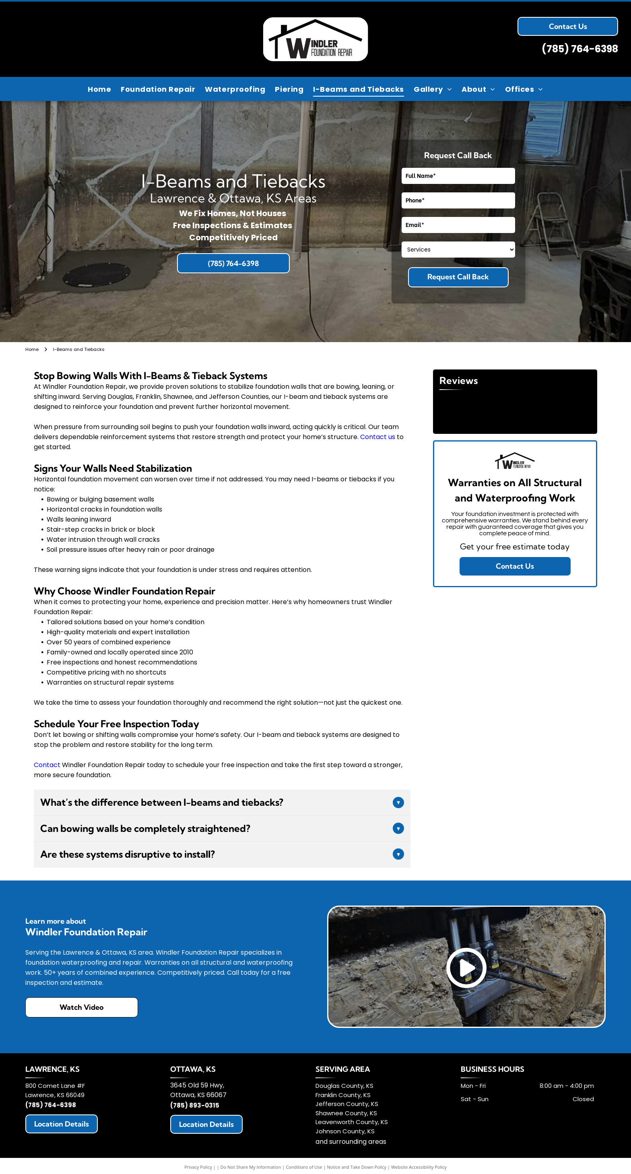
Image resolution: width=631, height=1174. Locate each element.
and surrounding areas (351, 1141)
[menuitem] (99, 89)
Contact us (377, 437)
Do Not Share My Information (251, 1167)
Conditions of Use (304, 1167)
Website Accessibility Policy (419, 1167)
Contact (47, 765)
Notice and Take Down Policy (357, 1167)
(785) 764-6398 (580, 49)
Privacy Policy (198, 1167)
